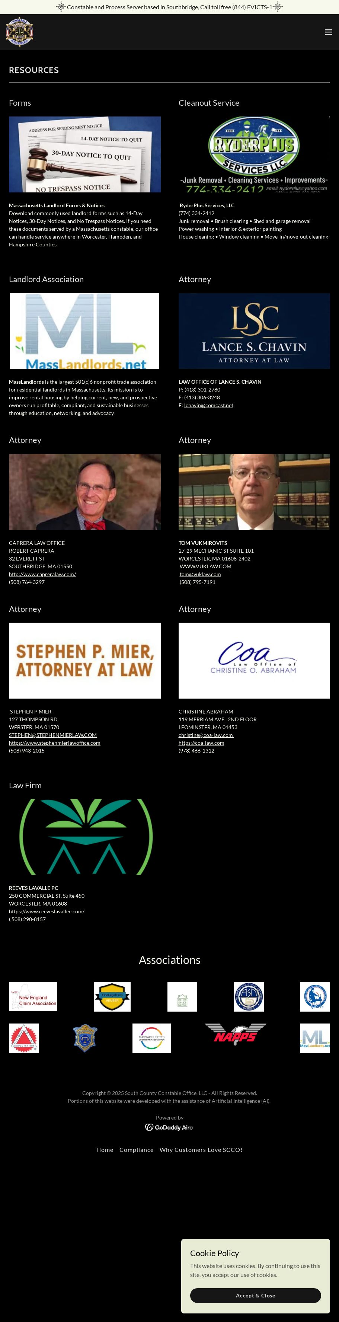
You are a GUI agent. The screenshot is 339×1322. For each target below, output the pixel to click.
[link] (19, 32)
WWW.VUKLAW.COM (205, 566)
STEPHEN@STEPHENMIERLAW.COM (53, 735)
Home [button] (104, 1149)
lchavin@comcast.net (208, 405)
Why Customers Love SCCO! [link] (201, 1149)
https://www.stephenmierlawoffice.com (54, 743)
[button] (328, 32)
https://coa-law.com (201, 743)
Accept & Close (255, 1295)
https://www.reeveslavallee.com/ (46, 911)
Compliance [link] (136, 1149)
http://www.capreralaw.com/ (42, 574)
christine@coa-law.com (206, 735)
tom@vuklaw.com (200, 574)
